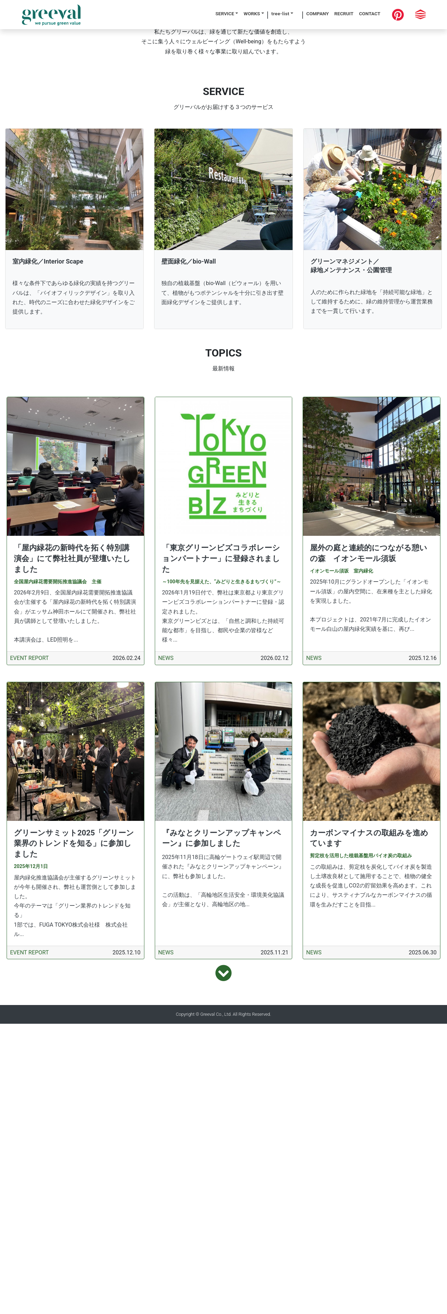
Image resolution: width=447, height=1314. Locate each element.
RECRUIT (343, 13)
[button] (33, 145)
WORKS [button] (252, 13)
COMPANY (317, 13)
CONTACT (369, 13)
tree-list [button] (280, 13)
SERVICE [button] (225, 13)
